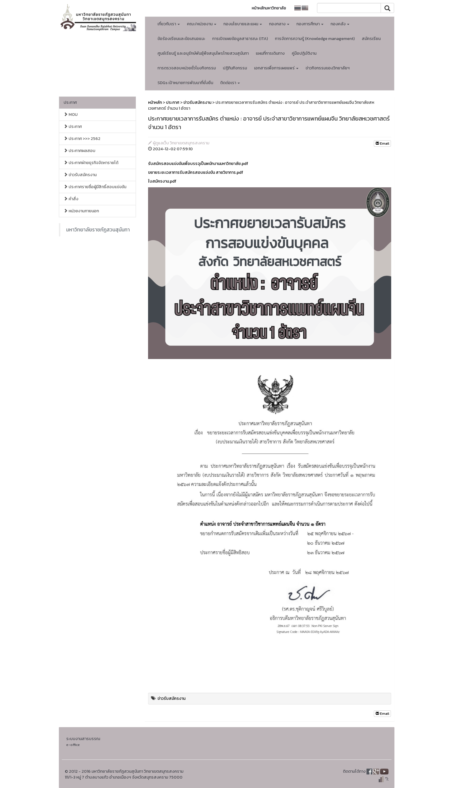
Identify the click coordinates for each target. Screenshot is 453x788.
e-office (73, 744)
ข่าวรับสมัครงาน (80, 175)
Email (382, 143)
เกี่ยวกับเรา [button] (168, 24)
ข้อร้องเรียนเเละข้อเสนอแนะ (181, 39)
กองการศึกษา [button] (309, 24)
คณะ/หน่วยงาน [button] (201, 24)
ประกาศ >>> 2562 (82, 139)
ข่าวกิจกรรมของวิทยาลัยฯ (328, 68)
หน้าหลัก (155, 102)
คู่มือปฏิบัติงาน (304, 53)
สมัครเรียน (371, 39)
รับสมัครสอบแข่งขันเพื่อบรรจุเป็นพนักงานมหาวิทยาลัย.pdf (198, 164)
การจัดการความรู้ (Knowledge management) (315, 39)
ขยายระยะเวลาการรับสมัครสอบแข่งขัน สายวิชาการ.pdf (195, 172)
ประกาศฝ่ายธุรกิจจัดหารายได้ (91, 163)
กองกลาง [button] (279, 24)
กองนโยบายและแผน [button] (242, 24)
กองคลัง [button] (340, 24)
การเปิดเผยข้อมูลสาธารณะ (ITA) (240, 39)
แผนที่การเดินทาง (270, 53)
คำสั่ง (71, 199)
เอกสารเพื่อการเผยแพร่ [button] (276, 68)
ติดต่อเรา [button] (230, 83)
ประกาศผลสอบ (79, 151)
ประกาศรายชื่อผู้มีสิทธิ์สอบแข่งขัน (95, 187)
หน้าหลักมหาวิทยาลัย (269, 8)
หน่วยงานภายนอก (81, 211)
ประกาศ (70, 102)
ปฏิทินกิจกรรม (235, 68)
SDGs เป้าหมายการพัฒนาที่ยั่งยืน (185, 83)
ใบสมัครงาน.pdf (162, 181)
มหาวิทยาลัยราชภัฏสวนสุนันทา (98, 229)
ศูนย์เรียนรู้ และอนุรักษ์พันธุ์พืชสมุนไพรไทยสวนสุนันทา (203, 53)
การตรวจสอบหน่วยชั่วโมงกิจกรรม (186, 68)
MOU (71, 114)
